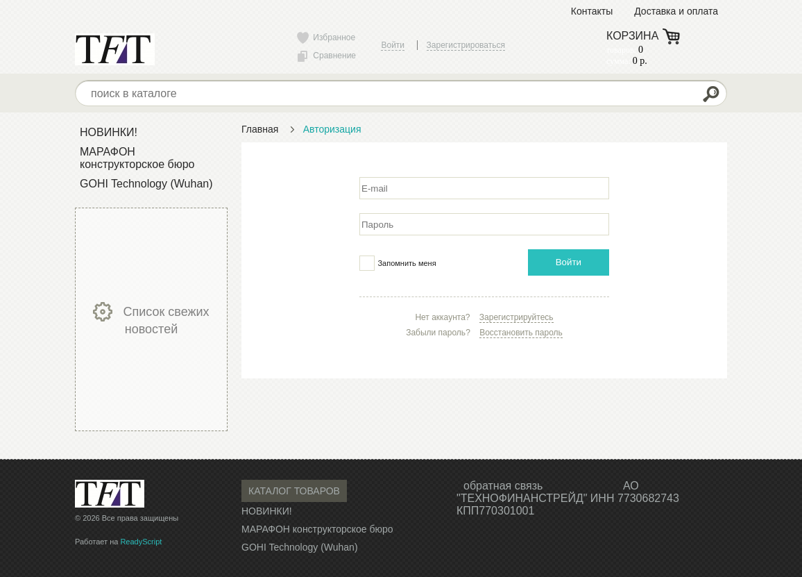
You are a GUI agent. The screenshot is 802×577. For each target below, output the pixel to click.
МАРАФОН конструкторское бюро (137, 158)
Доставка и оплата (676, 11)
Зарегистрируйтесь (516, 317)
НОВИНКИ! (108, 132)
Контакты (592, 11)
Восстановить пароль (521, 332)
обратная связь (503, 486)
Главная (259, 129)
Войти (568, 262)
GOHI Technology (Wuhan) (146, 184)
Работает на (118, 541)
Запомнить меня (406, 263)
